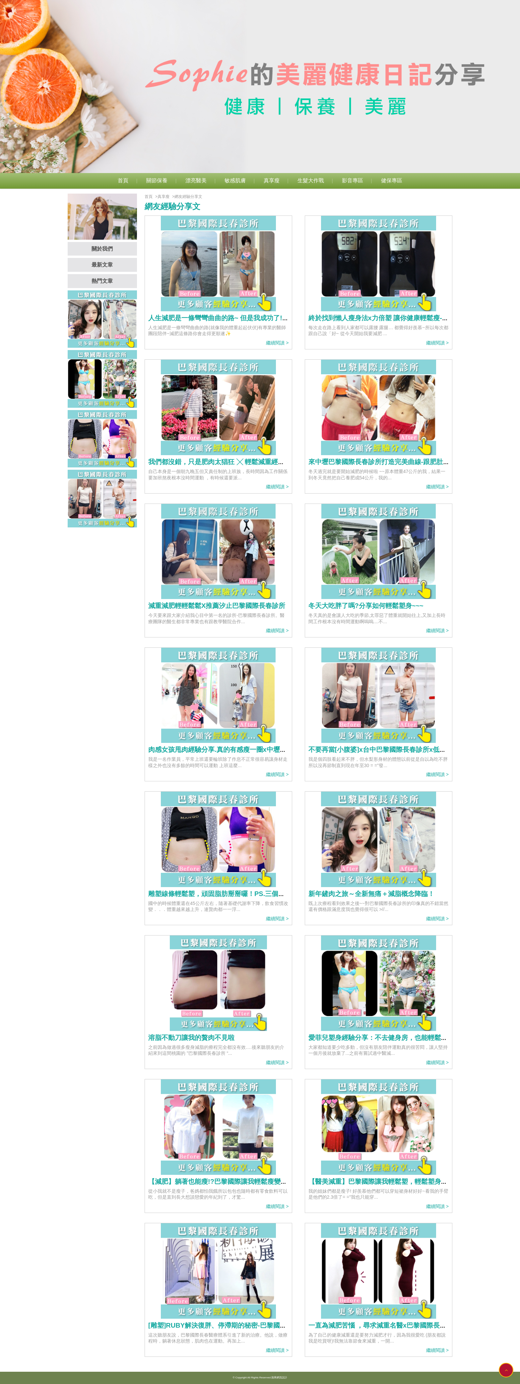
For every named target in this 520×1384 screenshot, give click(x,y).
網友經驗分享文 (188, 196)
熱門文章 (102, 281)
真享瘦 (272, 180)
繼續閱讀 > (277, 342)
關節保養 (156, 180)
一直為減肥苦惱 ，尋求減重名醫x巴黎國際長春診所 (384, 1325)
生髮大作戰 (310, 180)
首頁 (123, 180)
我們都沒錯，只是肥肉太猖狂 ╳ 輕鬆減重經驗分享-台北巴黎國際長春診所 (257, 461)
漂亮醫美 (196, 180)
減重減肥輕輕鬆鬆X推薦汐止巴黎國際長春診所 (216, 605)
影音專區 (352, 180)
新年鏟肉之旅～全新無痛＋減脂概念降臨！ (371, 893)
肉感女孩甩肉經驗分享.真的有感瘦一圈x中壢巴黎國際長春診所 (240, 749)
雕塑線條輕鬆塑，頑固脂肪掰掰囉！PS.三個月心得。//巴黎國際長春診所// (256, 893)
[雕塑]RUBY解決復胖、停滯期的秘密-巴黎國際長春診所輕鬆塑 (240, 1325)
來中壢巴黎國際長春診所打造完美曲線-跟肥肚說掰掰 (385, 461)
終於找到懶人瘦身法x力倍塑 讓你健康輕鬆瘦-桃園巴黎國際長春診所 (408, 318)
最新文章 (102, 265)
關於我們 (102, 249)
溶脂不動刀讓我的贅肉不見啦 (191, 1037)
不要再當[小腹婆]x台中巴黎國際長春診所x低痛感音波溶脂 (394, 749)
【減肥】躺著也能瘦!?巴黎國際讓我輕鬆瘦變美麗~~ (224, 1181)
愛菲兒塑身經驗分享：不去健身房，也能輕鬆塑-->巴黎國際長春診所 (408, 1037)
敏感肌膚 (235, 180)
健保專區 (391, 180)
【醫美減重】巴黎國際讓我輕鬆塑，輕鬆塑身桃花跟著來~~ (395, 1181)
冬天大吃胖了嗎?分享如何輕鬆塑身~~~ (365, 605)
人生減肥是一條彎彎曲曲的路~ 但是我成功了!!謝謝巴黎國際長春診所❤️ (253, 318)
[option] (260, 86)
